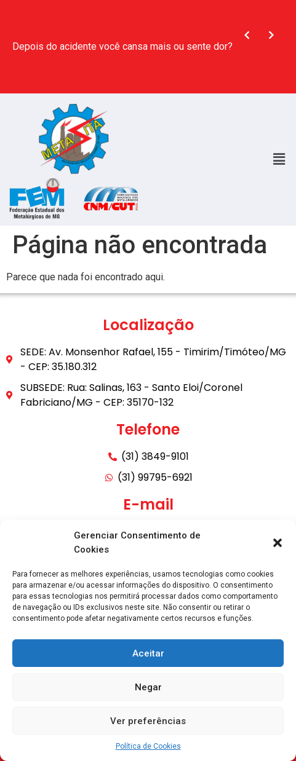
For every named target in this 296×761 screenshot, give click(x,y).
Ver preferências (148, 721)
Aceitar (148, 653)
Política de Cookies (148, 746)
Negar (148, 687)
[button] (277, 543)
